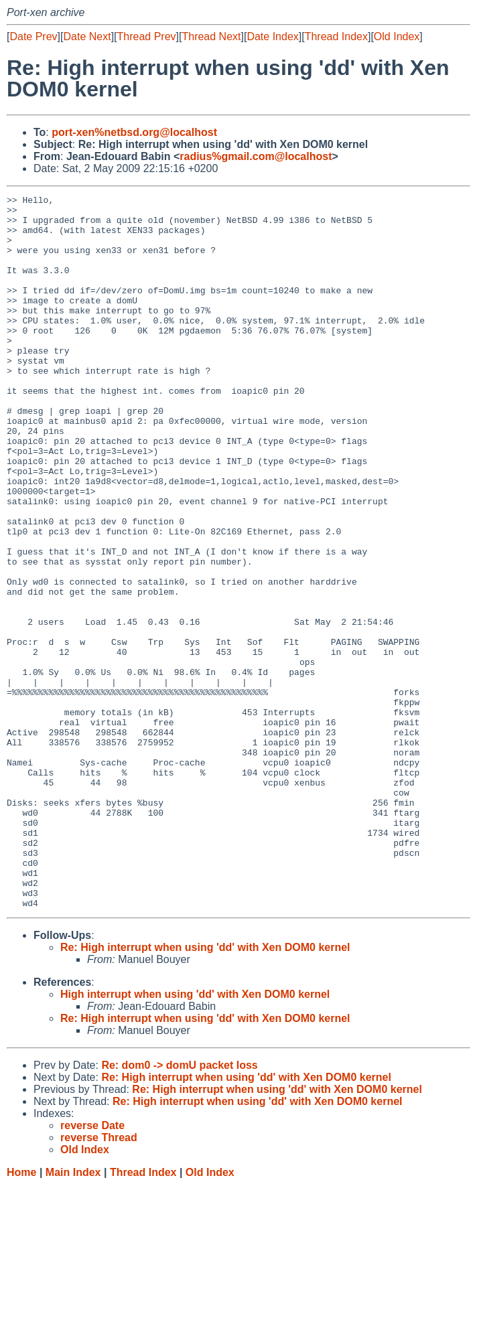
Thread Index (336, 36)
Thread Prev (146, 36)
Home (21, 1315)
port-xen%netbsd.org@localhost (134, 132)
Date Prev (33, 36)
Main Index (73, 1315)
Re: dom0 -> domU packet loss (179, 1207)
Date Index (272, 36)
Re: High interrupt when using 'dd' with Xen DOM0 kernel (205, 1090)
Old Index (396, 36)
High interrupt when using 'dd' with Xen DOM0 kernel (195, 1136)
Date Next (87, 36)
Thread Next (211, 36)
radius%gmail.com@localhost (256, 156)
